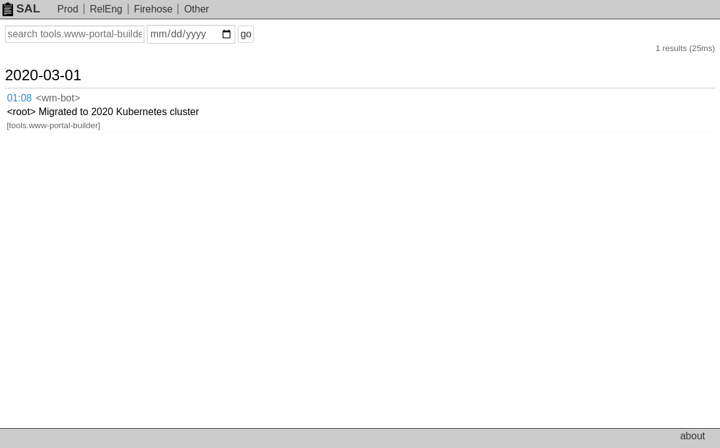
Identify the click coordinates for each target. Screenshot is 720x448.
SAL (21, 8)
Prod (67, 9)
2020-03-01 (58, 63)
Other (196, 9)
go (260, 34)
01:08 (32, 84)
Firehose (153, 9)
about (692, 436)
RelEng (106, 9)
